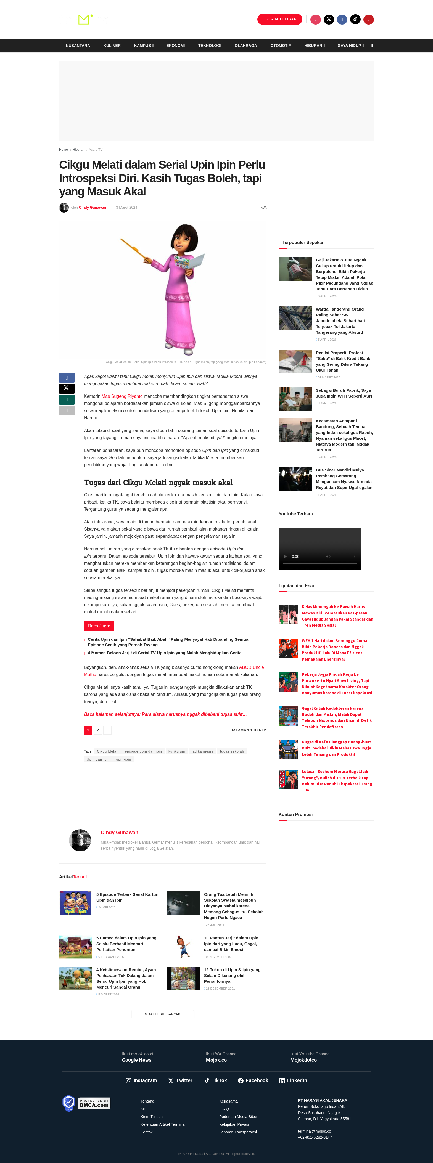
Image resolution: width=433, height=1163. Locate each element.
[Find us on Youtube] (368, 20)
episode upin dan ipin (143, 751)
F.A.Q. (224, 1109)
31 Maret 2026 (328, 377)
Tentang (147, 1101)
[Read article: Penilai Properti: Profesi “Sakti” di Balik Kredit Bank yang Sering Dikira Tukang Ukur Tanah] (295, 361)
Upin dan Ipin (98, 759)
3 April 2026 (326, 403)
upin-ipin (123, 759)
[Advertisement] (162, 798)
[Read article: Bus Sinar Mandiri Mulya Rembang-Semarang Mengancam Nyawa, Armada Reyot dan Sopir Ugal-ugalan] (295, 479)
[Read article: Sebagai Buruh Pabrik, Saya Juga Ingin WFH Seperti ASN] (295, 399)
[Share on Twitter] (67, 392)
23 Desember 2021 (219, 988)
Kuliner (112, 45)
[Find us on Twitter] (329, 20)
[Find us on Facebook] (342, 20)
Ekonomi (175, 45)
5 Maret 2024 (107, 994)
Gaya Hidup (349, 45)
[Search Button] (372, 45)
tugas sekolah (232, 751)
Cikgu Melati (107, 751)
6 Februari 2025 (110, 956)
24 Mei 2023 (105, 907)
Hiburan (313, 45)
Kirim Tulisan (280, 19)
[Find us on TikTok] (355, 19)
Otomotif (281, 45)
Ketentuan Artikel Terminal (163, 1124)
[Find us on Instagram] (315, 20)
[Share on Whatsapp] (67, 406)
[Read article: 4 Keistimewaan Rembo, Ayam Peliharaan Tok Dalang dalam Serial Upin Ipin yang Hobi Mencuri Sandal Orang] (75, 978)
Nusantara (78, 45)
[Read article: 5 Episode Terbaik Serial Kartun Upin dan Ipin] (75, 903)
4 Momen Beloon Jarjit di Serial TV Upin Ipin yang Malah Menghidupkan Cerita (165, 652)
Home (63, 150)
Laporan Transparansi (238, 1132)
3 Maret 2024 (126, 207)
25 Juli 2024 (214, 924)
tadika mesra (202, 751)
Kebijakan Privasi (234, 1124)
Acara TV (96, 150)
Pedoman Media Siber (238, 1116)
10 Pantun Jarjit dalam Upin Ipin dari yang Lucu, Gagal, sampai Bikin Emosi (231, 944)
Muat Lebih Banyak (163, 1014)
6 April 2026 (326, 296)
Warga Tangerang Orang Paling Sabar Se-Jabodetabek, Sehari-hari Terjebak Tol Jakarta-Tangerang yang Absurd (340, 321)
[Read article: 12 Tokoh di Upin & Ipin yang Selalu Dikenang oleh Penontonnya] (183, 978)
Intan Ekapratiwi (147, 740)
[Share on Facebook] (67, 379)
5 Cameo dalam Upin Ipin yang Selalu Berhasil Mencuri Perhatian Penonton (126, 944)
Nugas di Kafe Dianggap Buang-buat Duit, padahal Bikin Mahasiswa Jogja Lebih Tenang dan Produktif (336, 748)
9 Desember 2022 (218, 956)
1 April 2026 (326, 494)
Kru (144, 1109)
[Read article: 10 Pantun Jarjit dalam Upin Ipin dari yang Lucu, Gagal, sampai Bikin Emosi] (183, 947)
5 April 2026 (326, 339)
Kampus (142, 45)
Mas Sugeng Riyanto (122, 396)
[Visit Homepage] (86, 19)
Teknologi (209, 45)
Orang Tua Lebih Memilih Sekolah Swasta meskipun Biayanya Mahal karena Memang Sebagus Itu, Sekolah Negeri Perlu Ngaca (234, 906)
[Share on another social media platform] (67, 419)
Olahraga (246, 45)
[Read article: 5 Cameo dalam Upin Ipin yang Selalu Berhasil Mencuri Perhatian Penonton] (75, 947)
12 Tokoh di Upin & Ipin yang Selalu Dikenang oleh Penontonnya (232, 975)
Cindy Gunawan (92, 207)
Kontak (147, 1132)
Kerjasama (228, 1101)
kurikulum (176, 751)
